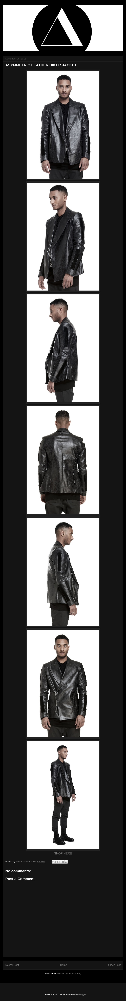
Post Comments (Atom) (69, 973)
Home (63, 965)
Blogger (82, 994)
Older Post (114, 965)
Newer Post (12, 965)
